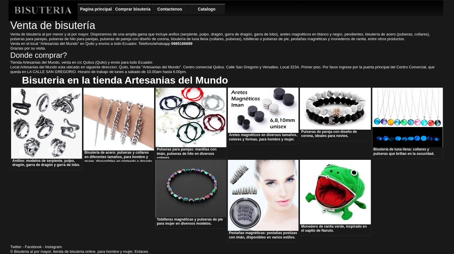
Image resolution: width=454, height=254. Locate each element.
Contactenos (169, 9)
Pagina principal (96, 9)
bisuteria (77, 251)
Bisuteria (43, 10)
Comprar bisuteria (133, 9)
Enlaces (141, 251)
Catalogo (207, 9)
